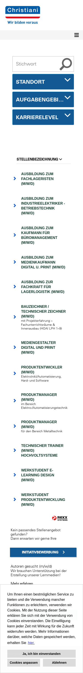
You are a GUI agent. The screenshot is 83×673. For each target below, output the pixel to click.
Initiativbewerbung (40, 552)
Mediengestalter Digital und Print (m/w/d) (38, 347)
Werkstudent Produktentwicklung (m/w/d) (43, 499)
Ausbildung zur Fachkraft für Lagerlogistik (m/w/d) (42, 287)
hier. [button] (31, 643)
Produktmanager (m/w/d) (39, 397)
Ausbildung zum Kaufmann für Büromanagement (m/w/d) (39, 235)
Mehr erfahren (22, 583)
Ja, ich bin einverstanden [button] (42, 654)
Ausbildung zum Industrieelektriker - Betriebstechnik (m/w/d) (43, 206)
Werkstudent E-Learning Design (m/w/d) (37, 475)
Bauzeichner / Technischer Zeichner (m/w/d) (43, 311)
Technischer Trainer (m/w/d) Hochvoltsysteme (42, 450)
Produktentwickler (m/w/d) (41, 369)
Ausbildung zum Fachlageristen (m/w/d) (37, 179)
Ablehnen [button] (59, 662)
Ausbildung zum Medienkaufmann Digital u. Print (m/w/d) (43, 262)
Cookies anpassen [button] (24, 662)
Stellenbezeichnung (39, 159)
